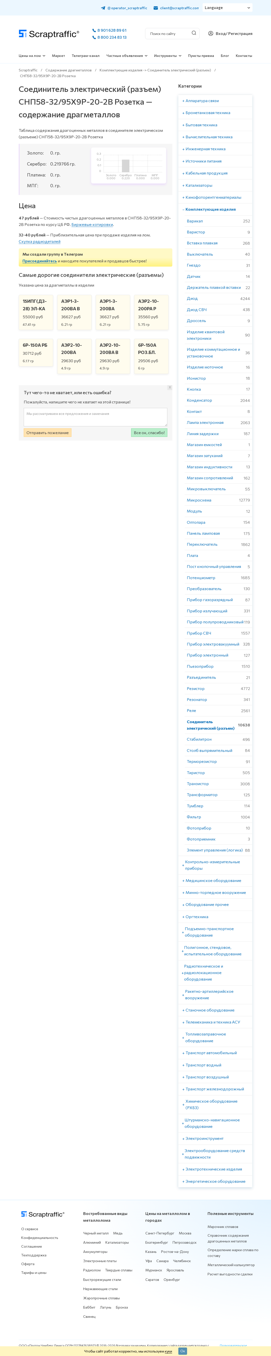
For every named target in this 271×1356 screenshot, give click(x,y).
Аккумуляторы (95, 1251)
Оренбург (172, 1279)
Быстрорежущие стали (102, 1279)
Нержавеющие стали (100, 1289)
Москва (185, 1233)
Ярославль (175, 1270)
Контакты (244, 55)
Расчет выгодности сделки (230, 1274)
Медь (118, 1233)
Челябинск (182, 1261)
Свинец (89, 1316)
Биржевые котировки (92, 224)
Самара (162, 1261)
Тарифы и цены (33, 1272)
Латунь (105, 1307)
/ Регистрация (239, 33)
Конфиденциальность (39, 1237)
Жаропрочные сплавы (101, 1298)
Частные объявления (124, 55)
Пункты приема (201, 55)
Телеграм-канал (86, 55)
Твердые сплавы (118, 1270)
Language (214, 7)
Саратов (152, 1279)
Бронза (122, 1307)
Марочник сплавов (223, 1226)
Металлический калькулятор (231, 1265)
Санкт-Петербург (159, 1233)
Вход (221, 33)
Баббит (89, 1307)
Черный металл (96, 1233)
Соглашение (31, 1246)
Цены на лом (30, 55)
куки (168, 1351)
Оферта (27, 1264)
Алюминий (92, 1242)
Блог (225, 55)
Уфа (148, 1261)
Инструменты (165, 55)
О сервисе (29, 1229)
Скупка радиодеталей (39, 241)
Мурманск (153, 1270)
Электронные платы (100, 1261)
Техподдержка (33, 1255)
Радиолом (92, 1270)
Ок (182, 1351)
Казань (151, 1251)
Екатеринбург (156, 1242)
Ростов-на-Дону (175, 1251)
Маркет (58, 55)
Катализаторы (117, 1242)
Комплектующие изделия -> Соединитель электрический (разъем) (155, 70)
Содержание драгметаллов (68, 70)
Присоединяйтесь (39, 260)
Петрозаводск (185, 1242)
